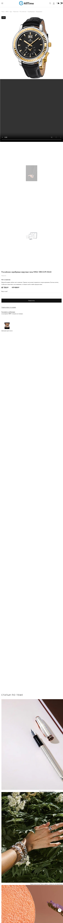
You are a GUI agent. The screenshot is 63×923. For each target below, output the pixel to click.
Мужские (15, 11)
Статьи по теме (12, 694)
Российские (23, 11)
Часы (2, 11)
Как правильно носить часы (46, 791)
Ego (11, 11)
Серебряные (31, 11)
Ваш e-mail (4, 291)
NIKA (7, 11)
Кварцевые (39, 11)
